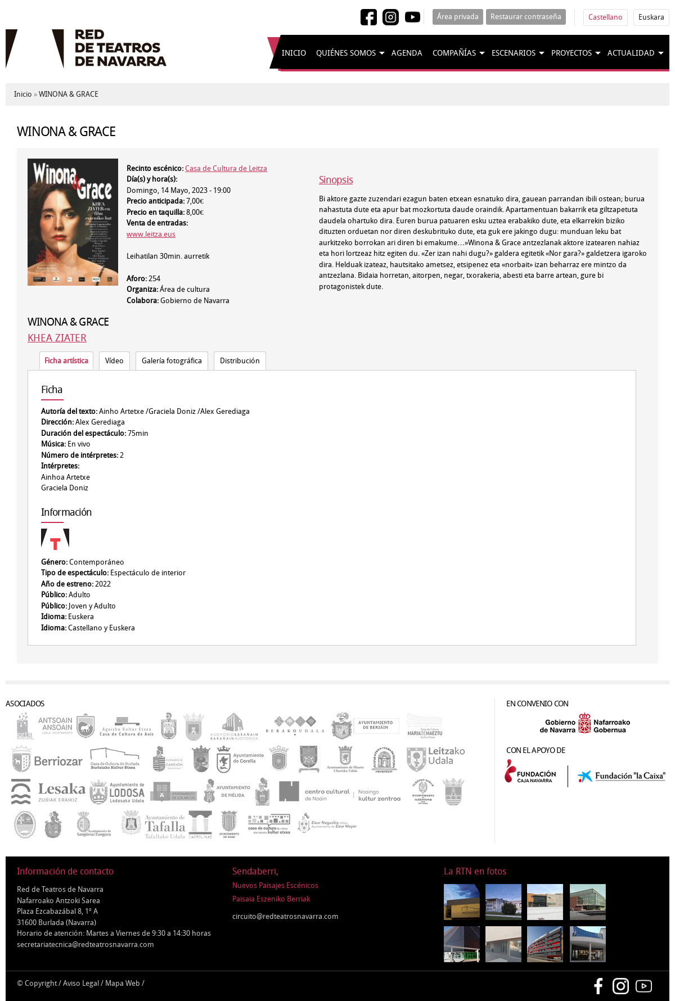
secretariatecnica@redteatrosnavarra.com (85, 944)
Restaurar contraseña (525, 16)
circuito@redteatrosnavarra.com (285, 916)
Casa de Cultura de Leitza (226, 168)
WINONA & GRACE (68, 94)
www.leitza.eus (151, 234)
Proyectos (571, 53)
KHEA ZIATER (57, 338)
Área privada (458, 16)
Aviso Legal (81, 983)
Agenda (407, 53)
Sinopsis (336, 180)
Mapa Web (122, 983)
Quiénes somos (346, 53)
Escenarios (514, 53)
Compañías (454, 53)
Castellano (605, 17)
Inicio (294, 53)
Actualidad (631, 53)
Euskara (651, 17)
